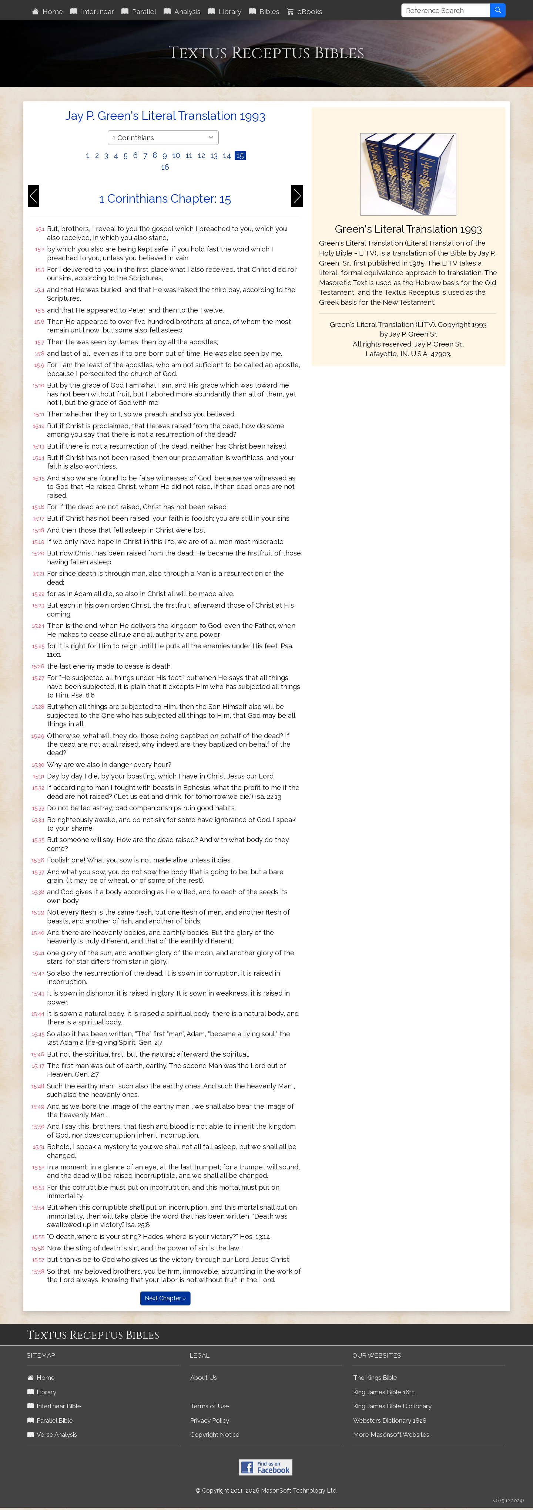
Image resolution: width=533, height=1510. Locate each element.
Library (224, 11)
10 (176, 155)
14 (227, 155)
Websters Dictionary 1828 (389, 1420)
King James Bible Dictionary (392, 1406)
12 (201, 155)
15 (240, 155)
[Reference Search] (445, 10)
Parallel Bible (50, 1420)
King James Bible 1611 (384, 1392)
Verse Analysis (52, 1434)
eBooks (304, 11)
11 (189, 155)
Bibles (264, 11)
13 (214, 155)
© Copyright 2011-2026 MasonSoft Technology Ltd (265, 1490)
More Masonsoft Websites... (393, 1434)
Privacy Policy (209, 1420)
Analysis (182, 11)
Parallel (138, 11)
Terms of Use (209, 1406)
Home (47, 11)
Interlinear (92, 11)
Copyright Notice (214, 1434)
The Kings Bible (375, 1377)
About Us (203, 1377)
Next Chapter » (165, 1298)
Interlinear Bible (54, 1406)
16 (165, 167)
